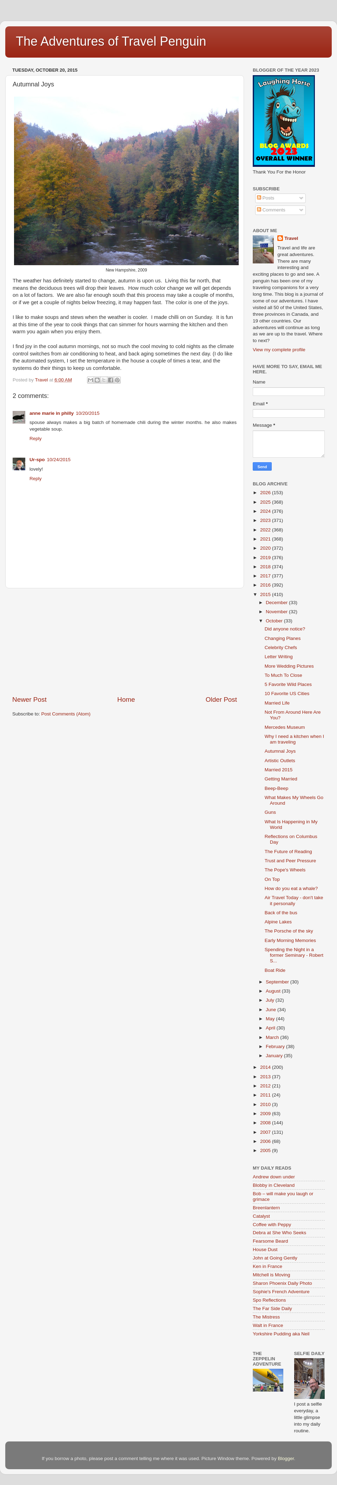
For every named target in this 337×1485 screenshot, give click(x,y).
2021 (266, 539)
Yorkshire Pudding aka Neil (281, 1333)
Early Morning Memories (290, 940)
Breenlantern (266, 1207)
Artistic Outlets (280, 760)
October (275, 620)
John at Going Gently (275, 1258)
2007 (266, 1132)
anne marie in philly (51, 413)
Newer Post (29, 699)
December (277, 602)
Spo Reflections (269, 1300)
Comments (271, 209)
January (275, 1055)
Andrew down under (274, 1176)
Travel (291, 238)
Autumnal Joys (280, 751)
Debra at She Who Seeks (279, 1232)
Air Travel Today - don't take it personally (294, 900)
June (271, 1009)
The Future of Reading (288, 851)
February (276, 1046)
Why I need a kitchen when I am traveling (294, 739)
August (274, 991)
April (271, 1028)
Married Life (277, 703)
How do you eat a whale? (291, 888)
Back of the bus (281, 912)
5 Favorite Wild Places (288, 684)
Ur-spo (37, 459)
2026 (266, 492)
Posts (266, 198)
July (271, 1000)
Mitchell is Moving (271, 1274)
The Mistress (266, 1317)
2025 (266, 502)
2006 (266, 1141)
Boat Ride (275, 970)
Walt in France (268, 1325)
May (271, 1018)
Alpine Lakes (278, 921)
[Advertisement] (124, 642)
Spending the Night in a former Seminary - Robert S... (294, 955)
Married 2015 (279, 769)
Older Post (221, 699)
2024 (266, 511)
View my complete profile (279, 349)
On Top (272, 879)
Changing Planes (283, 638)
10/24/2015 (59, 459)
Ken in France (267, 1266)
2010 (266, 1104)
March (273, 1037)
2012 (266, 1085)
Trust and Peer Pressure (290, 860)
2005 (266, 1150)
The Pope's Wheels (285, 869)
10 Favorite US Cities (287, 693)
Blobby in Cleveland (274, 1185)
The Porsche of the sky (289, 931)
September (278, 981)
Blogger (286, 1458)
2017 (266, 575)
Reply (35, 438)
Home (126, 699)
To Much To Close (283, 675)
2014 (266, 1067)
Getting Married (281, 778)
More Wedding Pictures (289, 666)
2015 (266, 594)
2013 (266, 1076)
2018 (266, 566)
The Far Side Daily (272, 1308)
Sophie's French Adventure (281, 1291)
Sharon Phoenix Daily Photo (282, 1283)
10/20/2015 (88, 413)
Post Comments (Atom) (66, 714)
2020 (266, 548)
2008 (266, 1122)
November (277, 611)
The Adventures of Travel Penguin (111, 41)
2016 (266, 585)
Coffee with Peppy (272, 1224)
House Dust (265, 1249)
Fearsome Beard (270, 1241)
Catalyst (261, 1216)
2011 (266, 1095)
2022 (266, 529)
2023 (266, 520)
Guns (270, 812)
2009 (266, 1113)
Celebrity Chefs (281, 647)
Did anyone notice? (285, 629)
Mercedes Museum (285, 727)
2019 (266, 557)
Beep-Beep (277, 788)
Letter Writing (279, 656)
